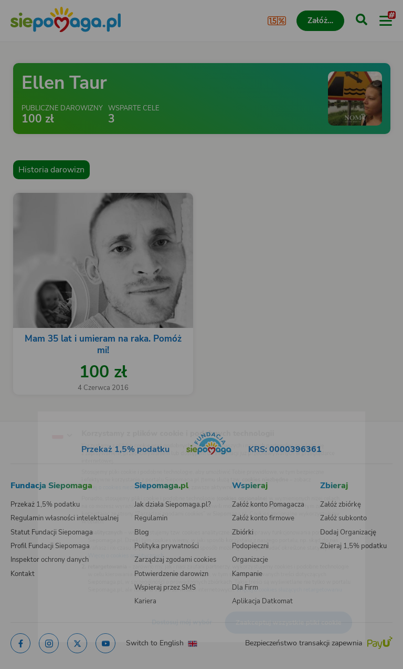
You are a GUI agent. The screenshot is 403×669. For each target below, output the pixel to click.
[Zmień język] (29, 414)
